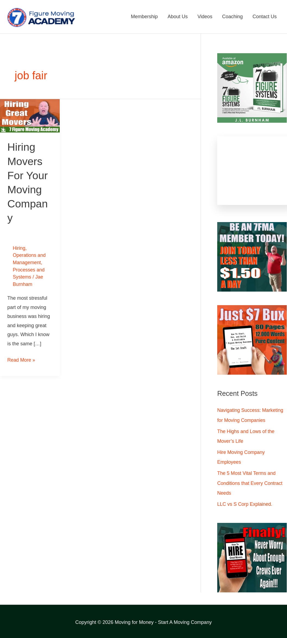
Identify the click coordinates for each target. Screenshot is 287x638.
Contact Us (265, 17)
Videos (204, 17)
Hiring (19, 248)
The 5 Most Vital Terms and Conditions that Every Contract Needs (250, 482)
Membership (144, 17)
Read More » (21, 358)
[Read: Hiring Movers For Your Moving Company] (30, 115)
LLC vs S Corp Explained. (245, 503)
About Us (178, 17)
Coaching (232, 17)
